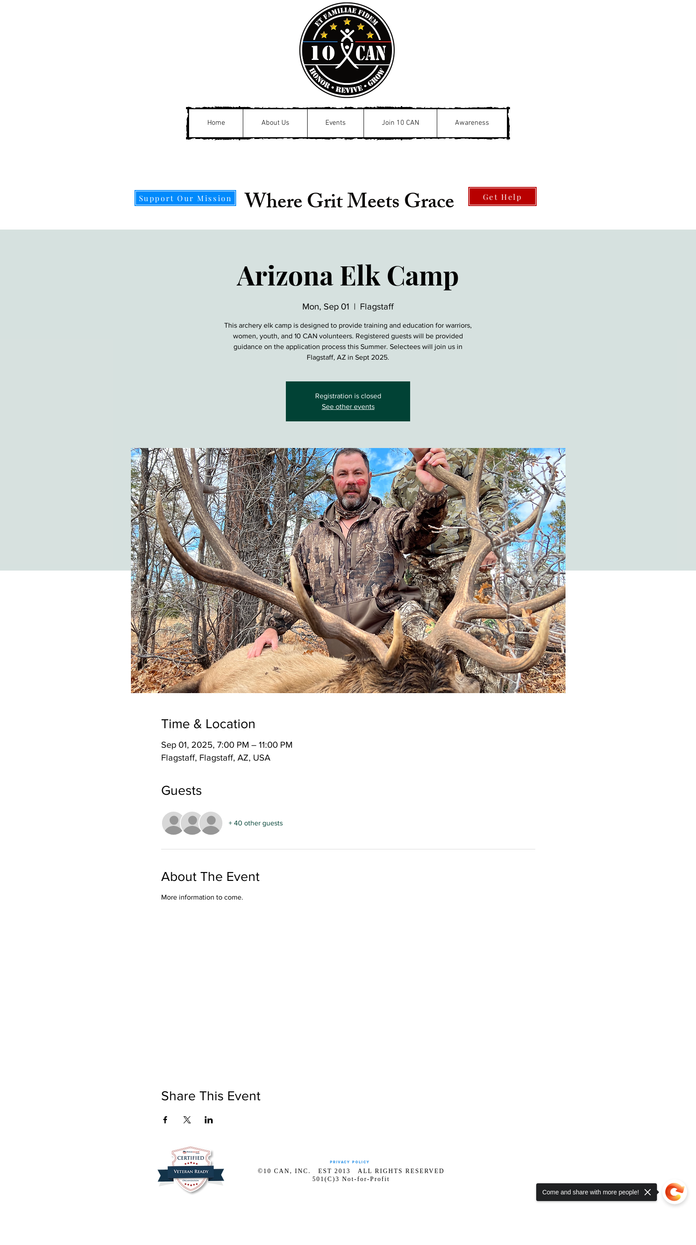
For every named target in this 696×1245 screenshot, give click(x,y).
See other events (348, 406)
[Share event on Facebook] (165, 1119)
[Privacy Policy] (349, 1162)
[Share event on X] (187, 1119)
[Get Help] (502, 196)
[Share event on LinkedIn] (209, 1119)
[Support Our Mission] (185, 198)
